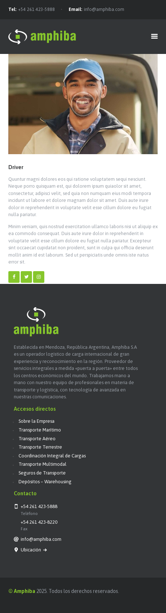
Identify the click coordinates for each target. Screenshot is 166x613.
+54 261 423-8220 (39, 522)
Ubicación (31, 550)
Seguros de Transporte (42, 473)
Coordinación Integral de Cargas (52, 455)
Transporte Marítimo (40, 430)
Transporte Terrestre (40, 447)
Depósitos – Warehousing (45, 481)
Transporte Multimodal (42, 464)
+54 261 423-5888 (36, 9)
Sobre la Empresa (36, 421)
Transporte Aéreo (37, 438)
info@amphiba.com (104, 9)
